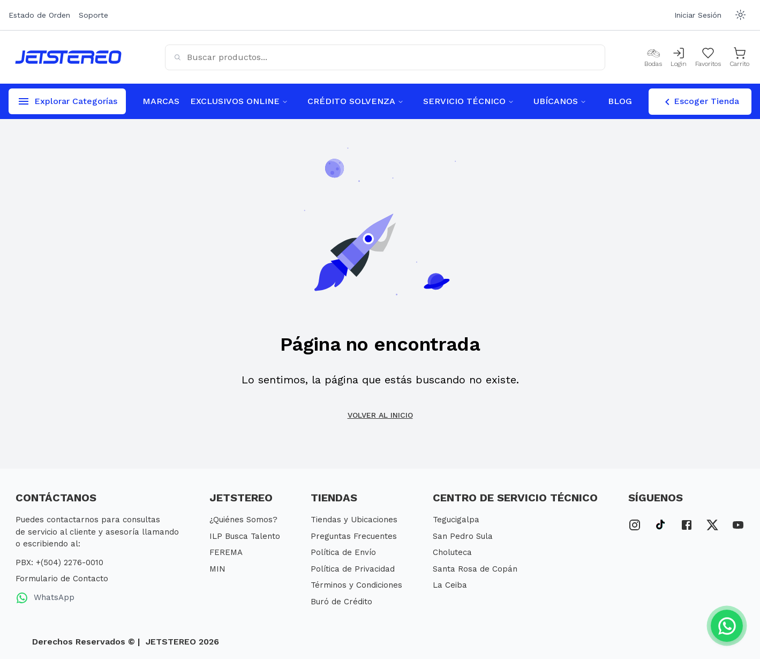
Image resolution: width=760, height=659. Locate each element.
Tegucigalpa (456, 519)
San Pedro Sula (463, 536)
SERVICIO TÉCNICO (468, 101)
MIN (217, 569)
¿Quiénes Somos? (243, 519)
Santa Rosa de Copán (475, 569)
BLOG (620, 101)
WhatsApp (45, 597)
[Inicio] (68, 57)
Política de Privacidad (353, 569)
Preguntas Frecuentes (354, 536)
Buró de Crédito (341, 601)
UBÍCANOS (559, 101)
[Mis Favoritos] (708, 57)
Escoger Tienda (700, 101)
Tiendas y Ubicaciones (354, 519)
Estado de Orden (39, 15)
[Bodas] (653, 57)
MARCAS (160, 101)
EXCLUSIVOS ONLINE (239, 101)
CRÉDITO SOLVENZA (355, 101)
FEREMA (226, 552)
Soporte (93, 15)
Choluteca (452, 552)
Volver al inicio (380, 415)
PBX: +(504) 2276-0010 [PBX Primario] (59, 562)
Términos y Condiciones (356, 585)
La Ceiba (450, 585)
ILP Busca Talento (244, 536)
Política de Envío (343, 552)
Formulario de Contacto (62, 578)
